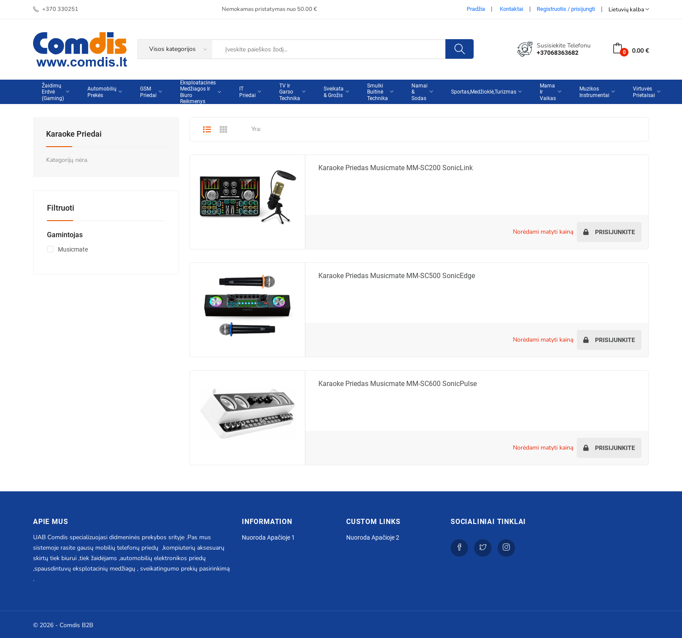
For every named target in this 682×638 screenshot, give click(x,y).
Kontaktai (511, 9)
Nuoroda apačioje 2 (372, 537)
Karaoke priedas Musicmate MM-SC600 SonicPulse (397, 383)
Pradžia (476, 9)
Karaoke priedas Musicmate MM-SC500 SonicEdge (396, 276)
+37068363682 (557, 52)
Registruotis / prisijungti (566, 9)
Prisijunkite (609, 231)
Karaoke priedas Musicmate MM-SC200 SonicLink (395, 168)
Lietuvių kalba (628, 9)
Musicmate (73, 249)
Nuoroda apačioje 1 (268, 537)
